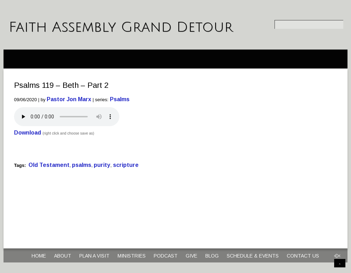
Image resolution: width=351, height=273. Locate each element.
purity (102, 165)
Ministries (132, 256)
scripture (126, 165)
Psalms (120, 99)
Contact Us (303, 256)
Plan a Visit (94, 256)
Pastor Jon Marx (69, 99)
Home (39, 256)
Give (191, 256)
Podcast (166, 256)
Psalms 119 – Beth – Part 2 (61, 85)
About (62, 256)
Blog (212, 256)
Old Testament (48, 165)
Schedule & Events (253, 256)
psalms (81, 165)
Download (27, 133)
